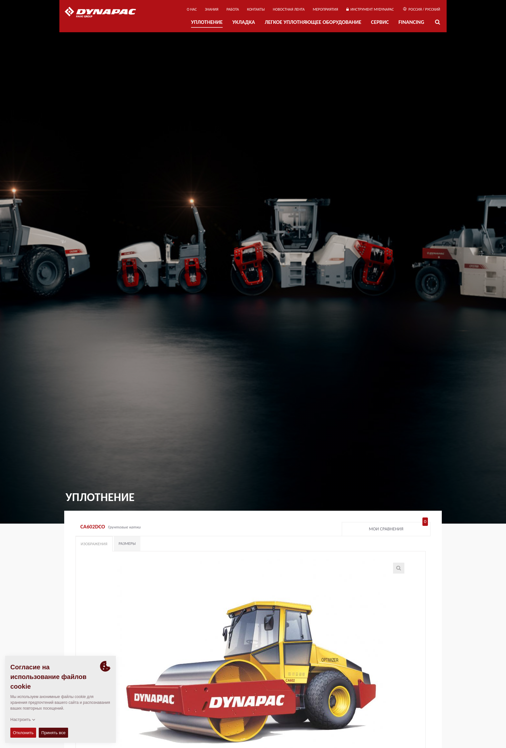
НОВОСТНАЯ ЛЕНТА (289, 9)
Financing (411, 22)
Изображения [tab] (94, 543)
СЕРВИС (380, 22)
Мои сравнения (398, 527)
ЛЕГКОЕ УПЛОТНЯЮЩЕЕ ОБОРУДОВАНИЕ (313, 22)
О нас (192, 9)
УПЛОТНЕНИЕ (207, 22)
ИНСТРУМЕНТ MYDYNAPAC (370, 9)
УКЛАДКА (243, 22)
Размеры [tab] (127, 543)
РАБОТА (233, 9)
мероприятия (325, 9)
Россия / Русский (421, 9)
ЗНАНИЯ (211, 9)
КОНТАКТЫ (256, 9)
